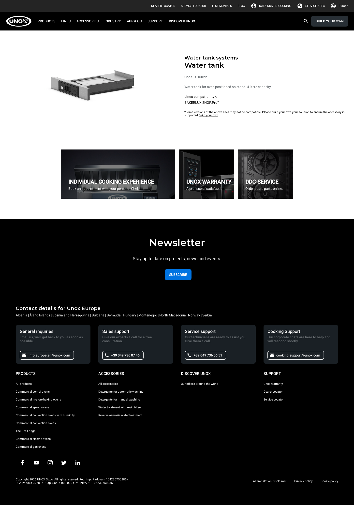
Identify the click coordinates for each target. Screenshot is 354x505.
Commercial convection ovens (36, 423)
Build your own (208, 115)
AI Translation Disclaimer (269, 481)
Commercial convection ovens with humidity (45, 415)
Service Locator (274, 399)
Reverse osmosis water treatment (120, 415)
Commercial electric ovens (33, 439)
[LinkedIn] (78, 463)
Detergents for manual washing (119, 399)
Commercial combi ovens (33, 391)
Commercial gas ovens (31, 446)
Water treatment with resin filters (120, 407)
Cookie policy (329, 481)
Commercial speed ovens (32, 407)
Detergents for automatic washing (121, 391)
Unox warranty (273, 384)
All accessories (108, 384)
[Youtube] (36, 463)
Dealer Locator (273, 391)
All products (24, 384)
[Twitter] (64, 463)
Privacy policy (303, 481)
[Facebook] (23, 463)
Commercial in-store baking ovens (38, 399)
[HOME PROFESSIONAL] (20, 21)
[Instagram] (50, 463)
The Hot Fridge (25, 431)
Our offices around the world (199, 384)
